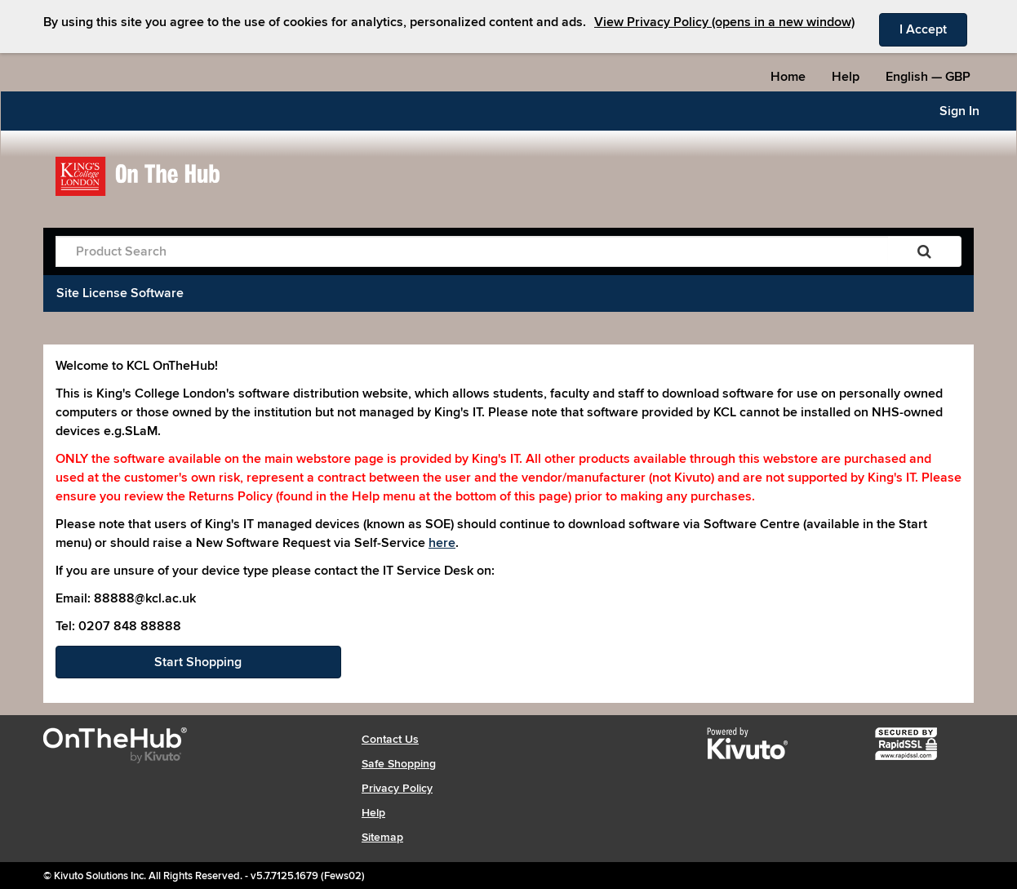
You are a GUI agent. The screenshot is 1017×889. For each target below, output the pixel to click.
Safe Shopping (399, 764)
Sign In (959, 111)
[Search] (924, 251)
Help (845, 77)
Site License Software (120, 293)
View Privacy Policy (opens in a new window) (724, 22)
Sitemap (382, 837)
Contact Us (390, 739)
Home (788, 77)
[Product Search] (472, 251)
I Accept (933, 29)
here (442, 543)
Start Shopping (198, 662)
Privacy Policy (397, 788)
